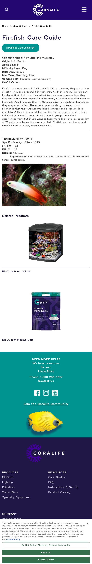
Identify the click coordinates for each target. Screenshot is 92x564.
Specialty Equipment (16, 497)
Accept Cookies (46, 561)
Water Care (10, 492)
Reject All (46, 553)
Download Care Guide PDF (20, 48)
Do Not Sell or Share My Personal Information (46, 546)
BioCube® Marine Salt (17, 340)
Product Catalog (59, 492)
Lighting (7, 482)
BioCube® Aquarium (16, 271)
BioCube (8, 477)
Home (5, 26)
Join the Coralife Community (46, 404)
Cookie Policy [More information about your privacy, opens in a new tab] (13, 541)
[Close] (87, 524)
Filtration (8, 487)
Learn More (46, 371)
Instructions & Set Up (63, 487)
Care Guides (19, 26)
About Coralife (12, 518)
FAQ (51, 482)
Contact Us (46, 380)
